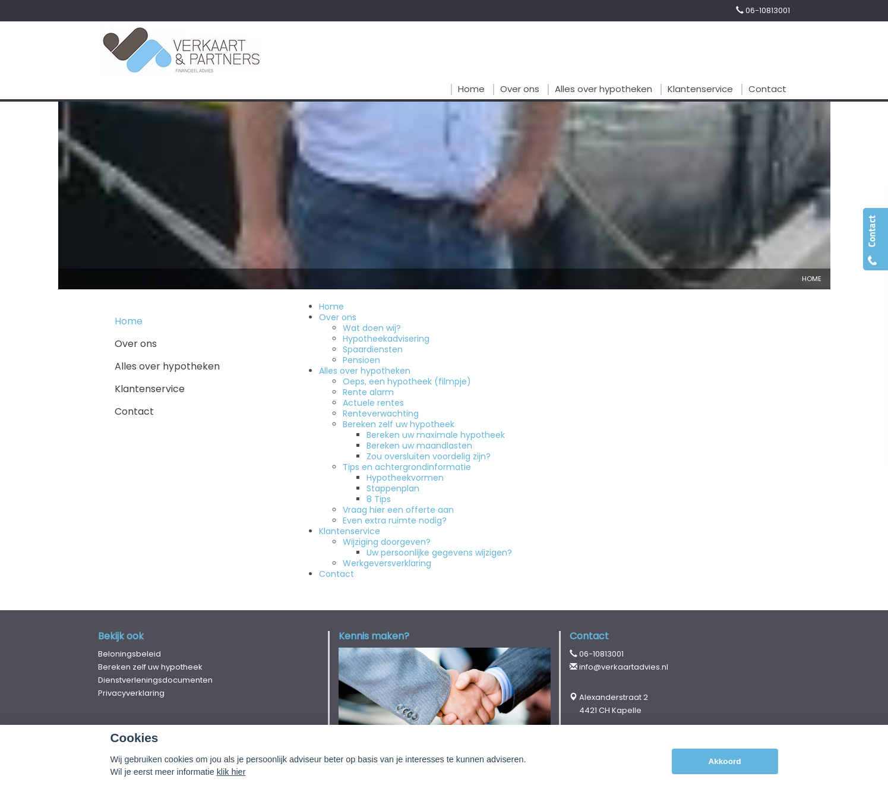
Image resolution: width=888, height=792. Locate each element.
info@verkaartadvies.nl (623, 667)
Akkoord (724, 761)
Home (811, 278)
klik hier (231, 772)
